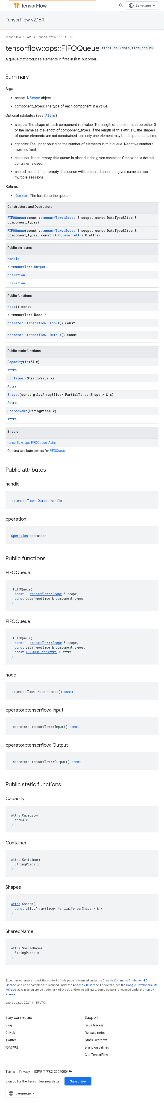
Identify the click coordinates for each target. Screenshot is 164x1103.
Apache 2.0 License (86, 985)
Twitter (11, 1040)
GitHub (10, 1032)
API (29, 37)
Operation (16, 283)
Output (22, 196)
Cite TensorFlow (96, 1055)
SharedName (17, 411)
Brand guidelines (97, 1047)
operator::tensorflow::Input (33, 323)
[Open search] (121, 5)
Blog (9, 1025)
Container (16, 378)
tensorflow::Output (28, 267)
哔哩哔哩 (12, 1047)
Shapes (13, 394)
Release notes (95, 1032)
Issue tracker (94, 1025)
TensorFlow (13, 37)
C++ (71, 37)
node (11, 306)
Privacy (24, 1071)
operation (16, 275)
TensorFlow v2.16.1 (25, 20)
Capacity (15, 362)
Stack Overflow (96, 1040)
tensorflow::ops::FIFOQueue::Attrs (31, 442)
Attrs (50, 115)
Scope (35, 98)
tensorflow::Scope (59, 217)
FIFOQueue (16, 217)
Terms (10, 1071)
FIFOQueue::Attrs (68, 235)
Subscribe (78, 1081)
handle (13, 258)
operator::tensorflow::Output (34, 335)
